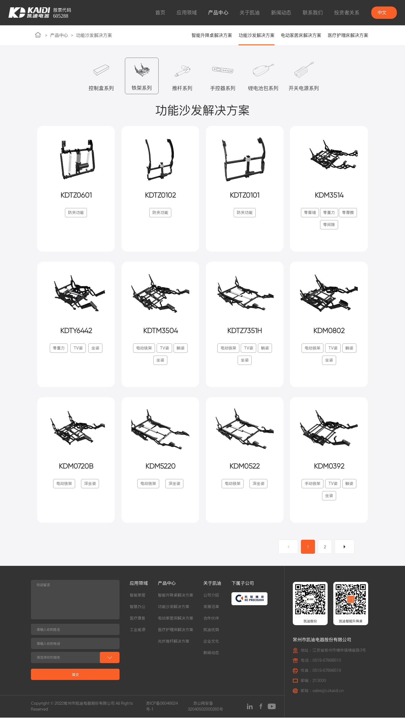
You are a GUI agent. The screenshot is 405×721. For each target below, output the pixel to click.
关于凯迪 (250, 12)
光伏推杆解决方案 (173, 645)
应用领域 (187, 12)
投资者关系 (346, 12)
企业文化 (211, 645)
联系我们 (313, 12)
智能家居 (137, 598)
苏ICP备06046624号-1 (162, 710)
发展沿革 (211, 610)
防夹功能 (76, 213)
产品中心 (218, 12)
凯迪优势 (211, 633)
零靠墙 (310, 213)
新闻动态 (281, 12)
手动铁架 (312, 487)
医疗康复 (137, 622)
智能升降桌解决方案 (212, 35)
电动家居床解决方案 (301, 35)
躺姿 (180, 350)
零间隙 (329, 225)
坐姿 (95, 350)
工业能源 (137, 633)
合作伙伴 (211, 622)
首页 (160, 12)
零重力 (329, 213)
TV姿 (78, 350)
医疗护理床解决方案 (348, 35)
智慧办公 (137, 610)
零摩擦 (348, 213)
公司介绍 (211, 598)
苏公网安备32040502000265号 (205, 710)
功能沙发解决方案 (94, 35)
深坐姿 (90, 487)
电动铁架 (144, 350)
